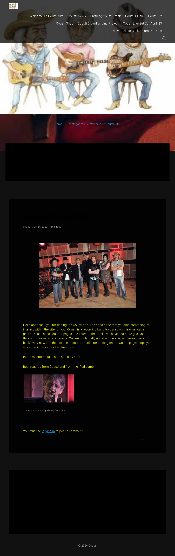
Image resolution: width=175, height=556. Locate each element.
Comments (61, 410)
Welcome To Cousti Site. (56, 216)
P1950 (26, 226)
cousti (146, 440)
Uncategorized (45, 410)
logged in (48, 431)
